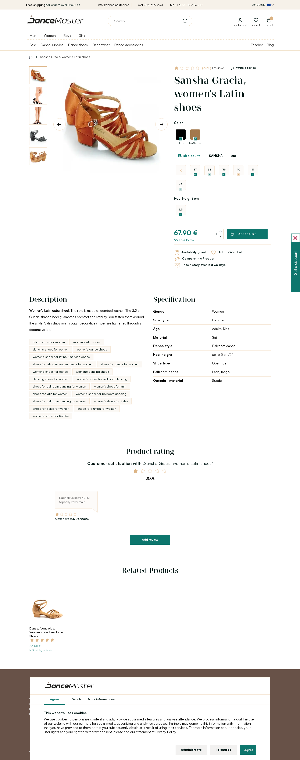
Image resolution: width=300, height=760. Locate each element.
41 (252, 169)
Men (32, 35)
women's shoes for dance (50, 371)
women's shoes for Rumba (51, 416)
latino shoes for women (49, 342)
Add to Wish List (226, 252)
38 (209, 169)
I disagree (223, 749)
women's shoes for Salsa (111, 401)
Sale (33, 45)
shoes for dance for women (120, 364)
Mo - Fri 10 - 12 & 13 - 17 (186, 5)
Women (50, 35)
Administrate (191, 749)
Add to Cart (243, 234)
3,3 (181, 209)
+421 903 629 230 (149, 5)
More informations (101, 699)
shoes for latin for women (50, 394)
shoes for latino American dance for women (63, 364)
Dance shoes (78, 45)
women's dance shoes (92, 349)
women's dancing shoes (92, 371)
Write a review (243, 67)
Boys (67, 35)
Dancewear (101, 45)
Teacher (257, 45)
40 (238, 169)
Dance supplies (52, 45)
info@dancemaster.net (113, 5)
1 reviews (213, 68)
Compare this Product (194, 259)
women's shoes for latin (110, 386)
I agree (248, 750)
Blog (270, 45)
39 (224, 169)
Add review (150, 539)
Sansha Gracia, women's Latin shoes (65, 57)
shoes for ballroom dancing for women (59, 386)
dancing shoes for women (50, 349)
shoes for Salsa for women (51, 408)
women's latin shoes (86, 342)
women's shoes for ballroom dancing (102, 379)
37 (195, 169)
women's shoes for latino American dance (61, 357)
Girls (82, 35)
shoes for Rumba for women (97, 408)
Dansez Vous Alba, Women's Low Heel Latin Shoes (46, 632)
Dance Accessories (128, 45)
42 (180, 184)
